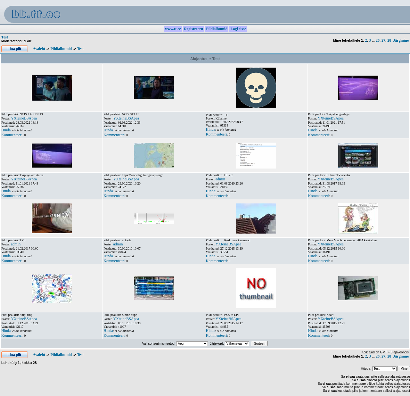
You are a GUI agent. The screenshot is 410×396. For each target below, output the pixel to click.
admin (220, 179)
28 (389, 40)
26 (378, 40)
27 (383, 40)
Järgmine (401, 40)
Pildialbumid (61, 48)
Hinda (6, 130)
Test (4, 37)
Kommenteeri (11, 135)
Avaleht (39, 48)
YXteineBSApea (24, 118)
